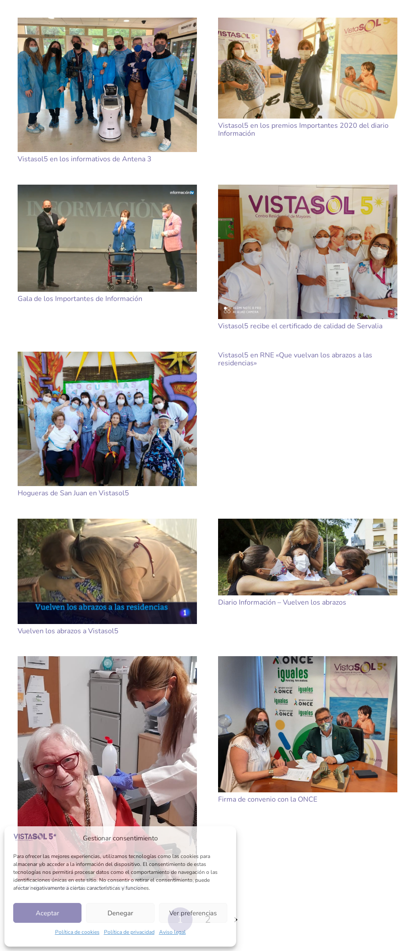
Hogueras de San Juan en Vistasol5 (73, 493)
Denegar (120, 913)
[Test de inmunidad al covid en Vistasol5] (107, 768)
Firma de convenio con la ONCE (267, 799)
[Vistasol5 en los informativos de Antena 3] (107, 85)
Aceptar (47, 913)
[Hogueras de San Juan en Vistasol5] (107, 419)
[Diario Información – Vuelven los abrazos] (307, 557)
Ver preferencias (193, 913)
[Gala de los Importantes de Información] (107, 238)
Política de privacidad (129, 932)
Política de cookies (77, 932)
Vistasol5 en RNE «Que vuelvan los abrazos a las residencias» (295, 359)
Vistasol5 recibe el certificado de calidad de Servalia (300, 326)
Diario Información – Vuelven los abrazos (282, 602)
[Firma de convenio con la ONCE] (307, 724)
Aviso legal (172, 932)
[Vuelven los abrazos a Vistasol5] (107, 571)
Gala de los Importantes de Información (80, 299)
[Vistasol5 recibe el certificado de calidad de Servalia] (307, 252)
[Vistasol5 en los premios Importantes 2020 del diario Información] (307, 68)
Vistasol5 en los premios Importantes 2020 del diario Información (303, 129)
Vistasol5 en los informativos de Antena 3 (85, 159)
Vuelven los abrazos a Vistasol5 (68, 631)
